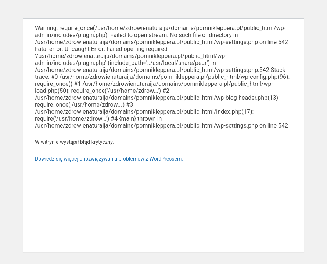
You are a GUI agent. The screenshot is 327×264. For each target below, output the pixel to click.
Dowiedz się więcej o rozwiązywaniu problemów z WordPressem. (109, 159)
